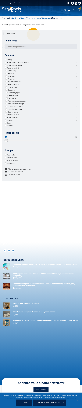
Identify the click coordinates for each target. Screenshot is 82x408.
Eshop (23, 18)
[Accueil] (11, 10)
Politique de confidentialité (50, 403)
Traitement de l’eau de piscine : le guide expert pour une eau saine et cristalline (45, 264)
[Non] (77, 401)
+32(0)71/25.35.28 (15, 232)
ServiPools (16, 18)
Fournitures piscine (34, 18)
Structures (46, 18)
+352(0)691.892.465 (15, 240)
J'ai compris (24, 403)
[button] (68, 3)
